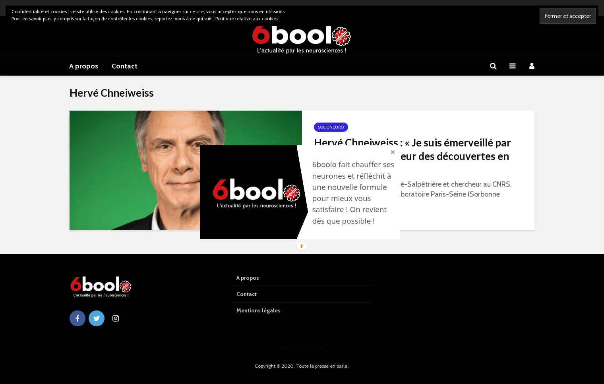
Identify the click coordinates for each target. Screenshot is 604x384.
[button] (355, 192)
